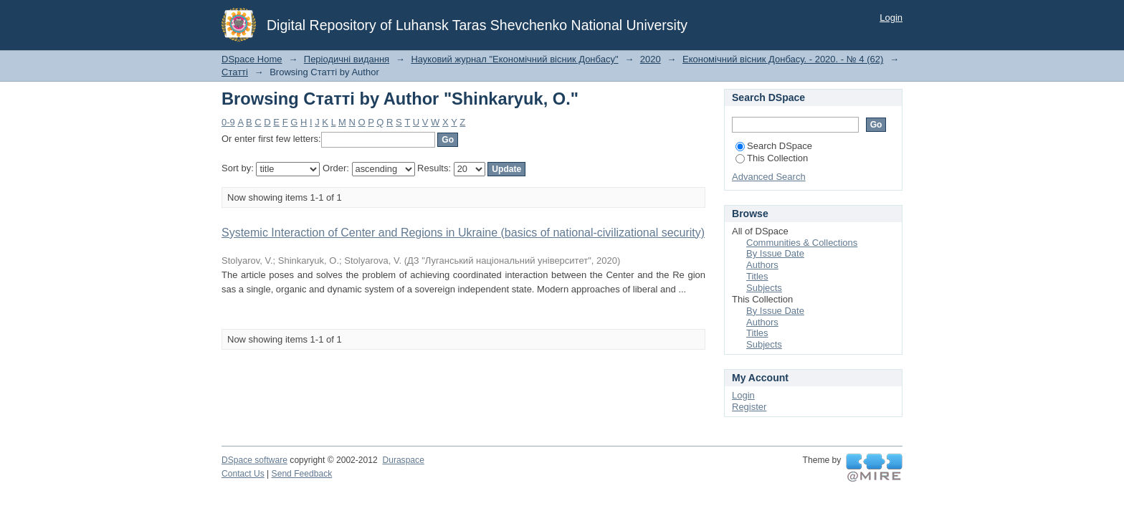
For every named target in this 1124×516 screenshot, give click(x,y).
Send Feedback (302, 474)
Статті (235, 72)
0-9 (228, 122)
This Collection (771, 158)
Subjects (764, 287)
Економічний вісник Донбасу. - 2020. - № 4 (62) (782, 59)
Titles (757, 276)
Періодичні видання (346, 59)
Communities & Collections (801, 242)
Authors (762, 264)
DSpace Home (252, 59)
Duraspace (403, 460)
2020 (650, 59)
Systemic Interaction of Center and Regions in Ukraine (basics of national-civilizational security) (463, 232)
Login (891, 17)
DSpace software (254, 460)
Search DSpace (773, 145)
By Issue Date (775, 253)
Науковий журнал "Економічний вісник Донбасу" (514, 59)
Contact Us (243, 474)
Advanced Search (769, 176)
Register (749, 406)
